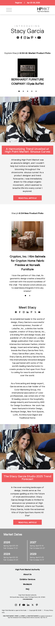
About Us (27, 574)
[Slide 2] (23, 91)
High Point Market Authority (27, 569)
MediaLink (27, 584)
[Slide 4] (31, 91)
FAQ (27, 589)
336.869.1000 (27, 599)
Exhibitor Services (27, 579)
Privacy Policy (48, 610)
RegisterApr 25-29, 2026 (27, 2)
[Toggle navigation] (9, 9)
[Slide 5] (36, 91)
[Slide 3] (27, 91)
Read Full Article (27, 198)
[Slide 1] (19, 91)
